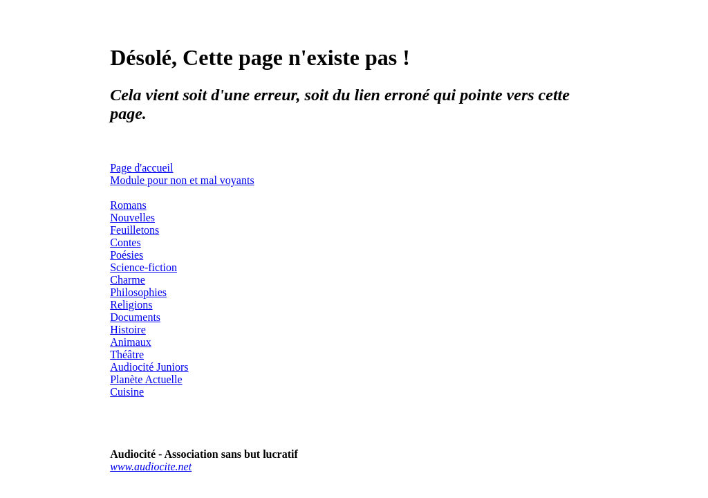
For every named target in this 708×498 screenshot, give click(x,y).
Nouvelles (132, 217)
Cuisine (127, 392)
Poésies (126, 255)
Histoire (128, 329)
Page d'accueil (141, 168)
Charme (127, 280)
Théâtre (127, 354)
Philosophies (138, 292)
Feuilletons (134, 230)
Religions (131, 305)
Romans (128, 205)
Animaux (130, 342)
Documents (135, 317)
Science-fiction (143, 267)
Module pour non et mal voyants (182, 180)
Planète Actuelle (146, 379)
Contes (125, 242)
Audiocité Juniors (149, 367)
